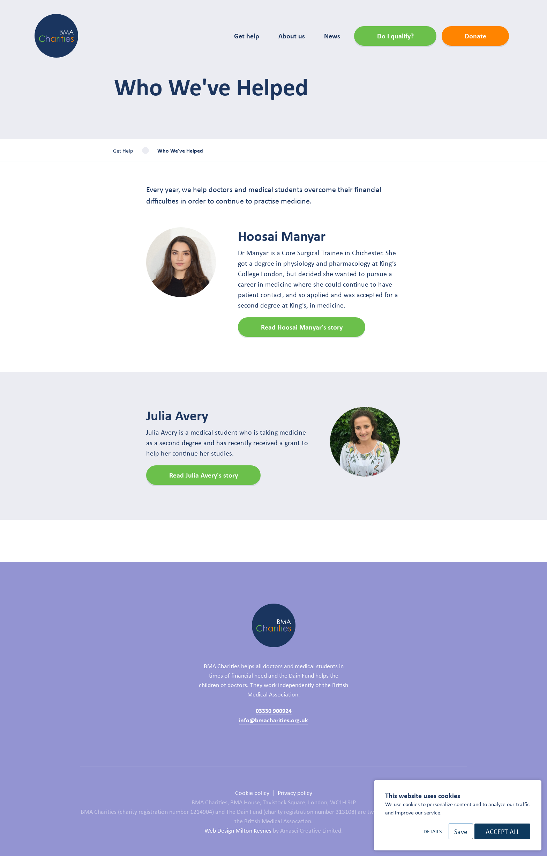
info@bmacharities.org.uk (273, 720)
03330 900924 (274, 710)
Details (433, 831)
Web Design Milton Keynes (237, 830)
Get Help (123, 150)
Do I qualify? (395, 35)
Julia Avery (177, 415)
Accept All (502, 831)
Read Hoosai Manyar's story (302, 327)
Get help (246, 35)
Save (460, 831)
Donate (475, 35)
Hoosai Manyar (281, 235)
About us (291, 35)
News (332, 35)
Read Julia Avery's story (203, 475)
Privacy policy (295, 792)
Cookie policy (252, 792)
